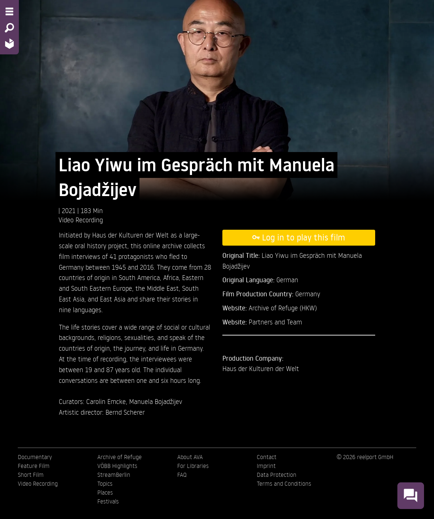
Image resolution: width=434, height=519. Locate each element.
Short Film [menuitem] (31, 474)
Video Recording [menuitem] (38, 483)
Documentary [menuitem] (35, 457)
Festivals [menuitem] (108, 501)
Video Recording (80, 219)
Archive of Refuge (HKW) (283, 307)
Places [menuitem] (105, 492)
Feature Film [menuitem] (34, 465)
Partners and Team (275, 321)
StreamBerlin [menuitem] (113, 474)
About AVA (190, 457)
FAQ (181, 474)
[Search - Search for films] (9, 28)
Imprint (266, 465)
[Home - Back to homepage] (9, 43)
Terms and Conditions (284, 483)
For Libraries (193, 465)
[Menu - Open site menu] (9, 11)
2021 (69, 210)
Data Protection (276, 474)
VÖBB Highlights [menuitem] (117, 465)
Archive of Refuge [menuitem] (119, 457)
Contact (266, 457)
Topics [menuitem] (104, 483)
